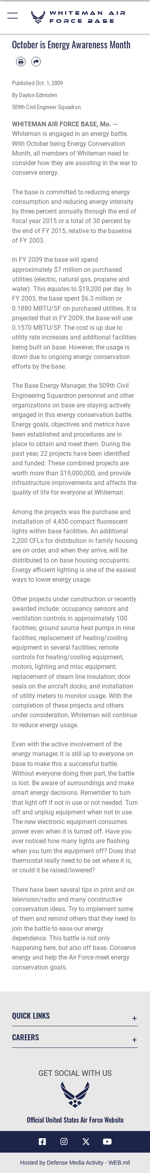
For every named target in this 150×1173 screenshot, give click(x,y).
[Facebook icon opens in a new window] (42, 1142)
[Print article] (21, 61)
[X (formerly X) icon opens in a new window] (86, 1142)
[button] (13, 17)
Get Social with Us (75, 1073)
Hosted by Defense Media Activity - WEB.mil (75, 1162)
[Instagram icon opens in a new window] (64, 1142)
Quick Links (31, 1015)
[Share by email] (36, 61)
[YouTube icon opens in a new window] (108, 1142)
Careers (25, 1037)
